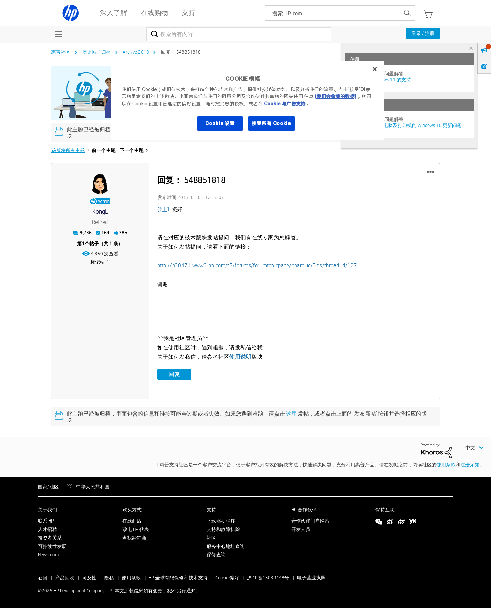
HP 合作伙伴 (304, 509)
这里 (291, 413)
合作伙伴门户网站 (310, 521)
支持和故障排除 (223, 529)
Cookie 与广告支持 (285, 103)
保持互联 (385, 509)
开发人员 (300, 529)
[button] (430, 172)
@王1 (163, 209)
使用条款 (446, 464)
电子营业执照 (311, 578)
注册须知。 (472, 464)
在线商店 (132, 521)
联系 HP (46, 521)
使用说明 (240, 356)
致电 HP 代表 (135, 529)
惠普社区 (60, 52)
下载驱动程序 (221, 521)
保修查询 (216, 554)
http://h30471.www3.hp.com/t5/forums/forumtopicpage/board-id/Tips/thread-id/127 (257, 265)
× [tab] (471, 48)
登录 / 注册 (423, 33)
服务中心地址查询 (226, 546)
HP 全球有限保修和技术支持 (178, 578)
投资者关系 (50, 537)
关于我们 (47, 509)
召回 (42, 578)
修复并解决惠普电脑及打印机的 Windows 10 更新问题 (406, 125)
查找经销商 (134, 537)
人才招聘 (47, 529)
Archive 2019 (136, 52)
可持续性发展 (52, 546)
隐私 (109, 578)
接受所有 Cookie (271, 123)
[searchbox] (332, 13)
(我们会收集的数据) (335, 96)
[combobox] (238, 34)
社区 (211, 537)
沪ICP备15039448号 (268, 578)
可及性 (89, 578)
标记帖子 (99, 262)
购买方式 (132, 509)
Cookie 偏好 (227, 578)
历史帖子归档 (96, 52)
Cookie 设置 (220, 123)
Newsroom (48, 554)
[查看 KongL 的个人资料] (100, 211)
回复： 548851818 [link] (181, 52)
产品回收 (64, 578)
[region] (247, 100)
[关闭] (374, 69)
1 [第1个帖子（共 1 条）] (83, 243)
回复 (174, 374)
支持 (211, 509)
